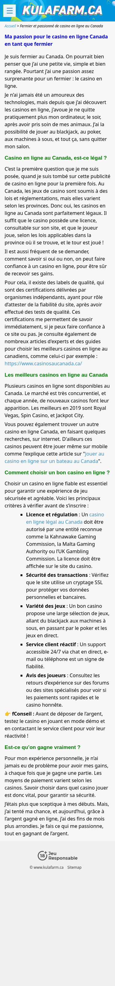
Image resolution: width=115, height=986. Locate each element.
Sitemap (74, 867)
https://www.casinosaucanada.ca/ (43, 363)
